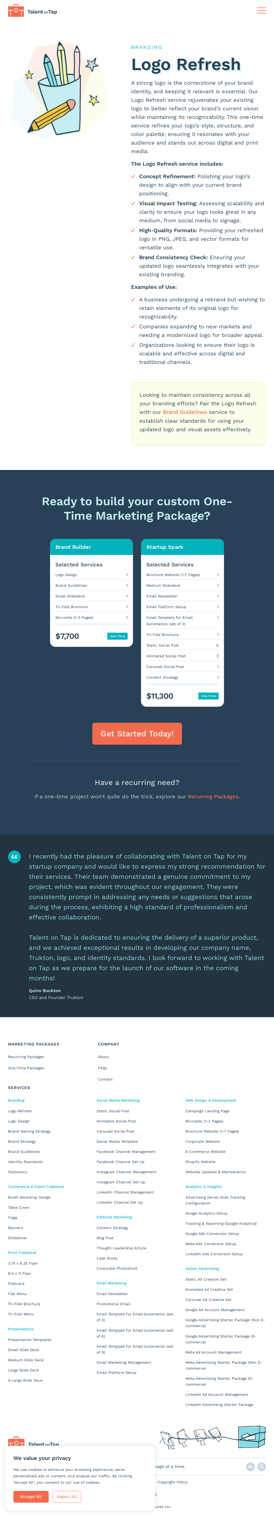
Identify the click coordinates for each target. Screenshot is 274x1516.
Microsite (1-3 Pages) (204, 1120)
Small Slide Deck (23, 1349)
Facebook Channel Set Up (120, 1161)
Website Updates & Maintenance (215, 1171)
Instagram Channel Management (126, 1171)
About (103, 1056)
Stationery (17, 1171)
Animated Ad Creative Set (209, 1289)
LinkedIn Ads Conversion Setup (214, 1253)
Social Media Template (117, 1141)
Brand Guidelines (185, 412)
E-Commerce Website (205, 1151)
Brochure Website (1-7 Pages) (212, 1131)
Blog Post (105, 1237)
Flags (12, 1217)
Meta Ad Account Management (213, 1351)
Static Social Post (113, 1110)
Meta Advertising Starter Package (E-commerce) (219, 1380)
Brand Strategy (22, 1141)
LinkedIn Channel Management (125, 1192)
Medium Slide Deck (26, 1359)
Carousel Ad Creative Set (208, 1299)
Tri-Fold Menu (21, 1313)
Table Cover (18, 1207)
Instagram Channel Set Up (121, 1181)
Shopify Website (200, 1161)
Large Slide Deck (23, 1369)
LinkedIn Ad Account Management (216, 1393)
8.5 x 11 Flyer (19, 1273)
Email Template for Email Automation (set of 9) (135, 1348)
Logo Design (19, 1120)
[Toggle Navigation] (261, 10)
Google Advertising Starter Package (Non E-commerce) (225, 1322)
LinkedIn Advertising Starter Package (219, 1404)
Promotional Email (113, 1303)
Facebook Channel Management (126, 1151)
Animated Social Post (116, 1120)
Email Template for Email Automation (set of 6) (135, 1332)
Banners (15, 1227)
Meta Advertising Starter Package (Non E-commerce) (223, 1364)
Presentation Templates (29, 1339)
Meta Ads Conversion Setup (210, 1243)
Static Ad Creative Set (205, 1279)
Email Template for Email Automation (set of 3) (135, 1316)
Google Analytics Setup (206, 1213)
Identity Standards (25, 1161)
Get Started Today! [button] (137, 733)
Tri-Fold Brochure (24, 1303)
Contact (105, 1078)
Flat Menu (17, 1293)
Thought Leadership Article (121, 1247)
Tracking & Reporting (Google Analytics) (221, 1223)
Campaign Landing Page (207, 1110)
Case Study (107, 1257)
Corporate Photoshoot (117, 1268)
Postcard (16, 1283)
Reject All (67, 1496)
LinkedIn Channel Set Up (120, 1202)
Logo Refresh (20, 1110)
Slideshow (17, 1237)
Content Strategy (112, 1227)
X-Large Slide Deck (25, 1379)
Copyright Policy (172, 1481)
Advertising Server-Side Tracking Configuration (215, 1200)
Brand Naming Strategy (29, 1131)
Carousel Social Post (115, 1131)
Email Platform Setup (116, 1372)
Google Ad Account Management (215, 1309)
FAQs (102, 1067)
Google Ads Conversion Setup (212, 1233)
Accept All (31, 1496)
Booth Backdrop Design (29, 1197)
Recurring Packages (213, 796)
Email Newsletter (112, 1293)
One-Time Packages (26, 1067)
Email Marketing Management (124, 1361)
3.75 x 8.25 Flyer (23, 1263)
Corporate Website (202, 1141)
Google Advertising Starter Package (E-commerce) (220, 1338)
